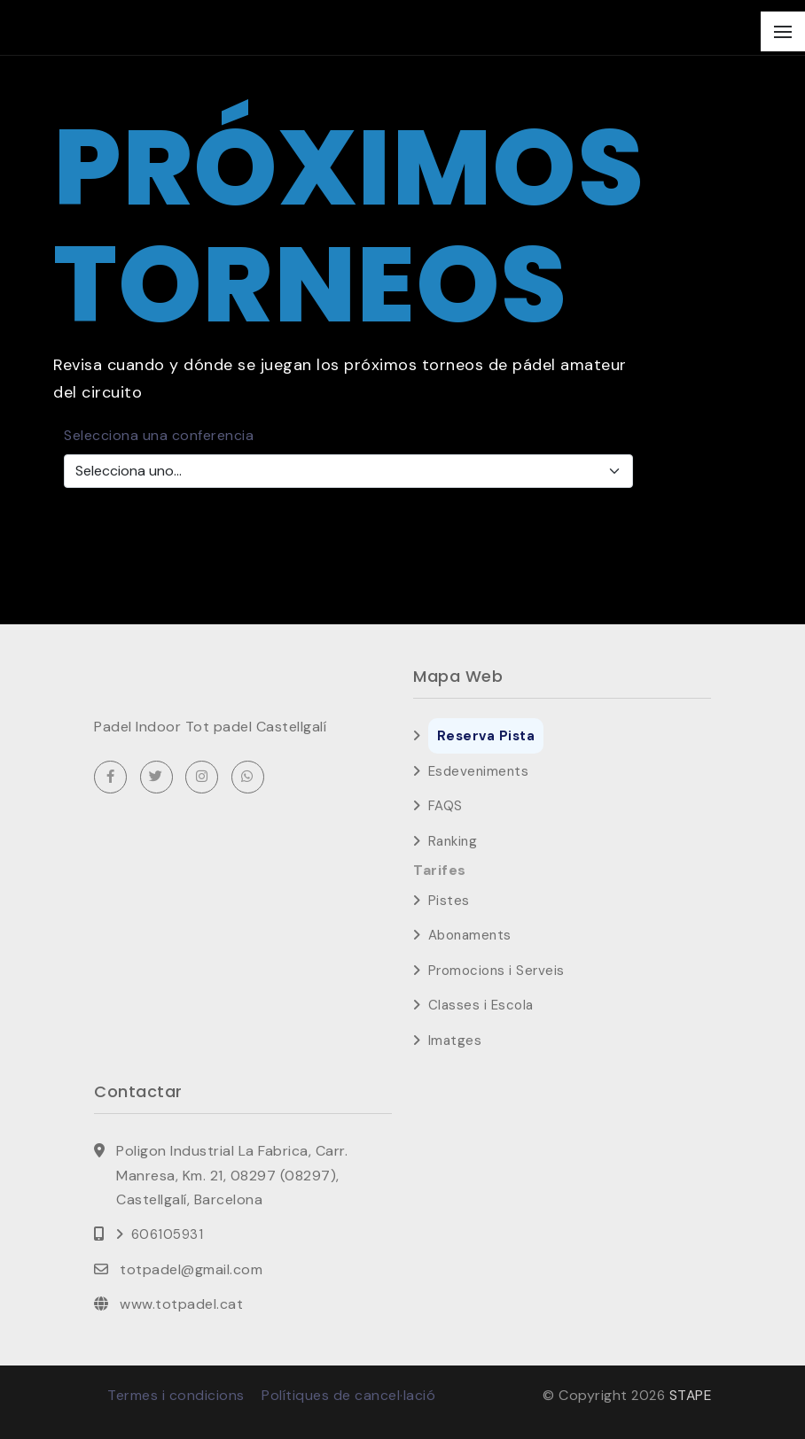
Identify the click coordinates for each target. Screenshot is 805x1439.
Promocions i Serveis (496, 970)
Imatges (455, 1040)
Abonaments (470, 935)
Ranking (453, 841)
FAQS (445, 806)
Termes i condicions (176, 1395)
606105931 (167, 1234)
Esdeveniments (478, 771)
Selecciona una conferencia (159, 435)
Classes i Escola (481, 1005)
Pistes (449, 900)
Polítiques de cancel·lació (348, 1395)
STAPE (690, 1395)
